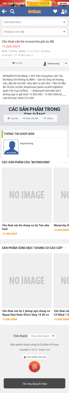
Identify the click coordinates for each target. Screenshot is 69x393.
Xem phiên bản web (35, 357)
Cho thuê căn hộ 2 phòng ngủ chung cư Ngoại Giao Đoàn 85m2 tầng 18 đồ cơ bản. (26, 313)
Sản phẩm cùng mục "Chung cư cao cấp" (32, 248)
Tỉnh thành (20, 336)
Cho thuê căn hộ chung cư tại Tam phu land (25, 227)
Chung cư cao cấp (14, 31)
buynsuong (26, 143)
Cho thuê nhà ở (12, 22)
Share (48, 118)
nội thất (21, 83)
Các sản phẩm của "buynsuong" (26, 162)
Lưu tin (17, 63)
